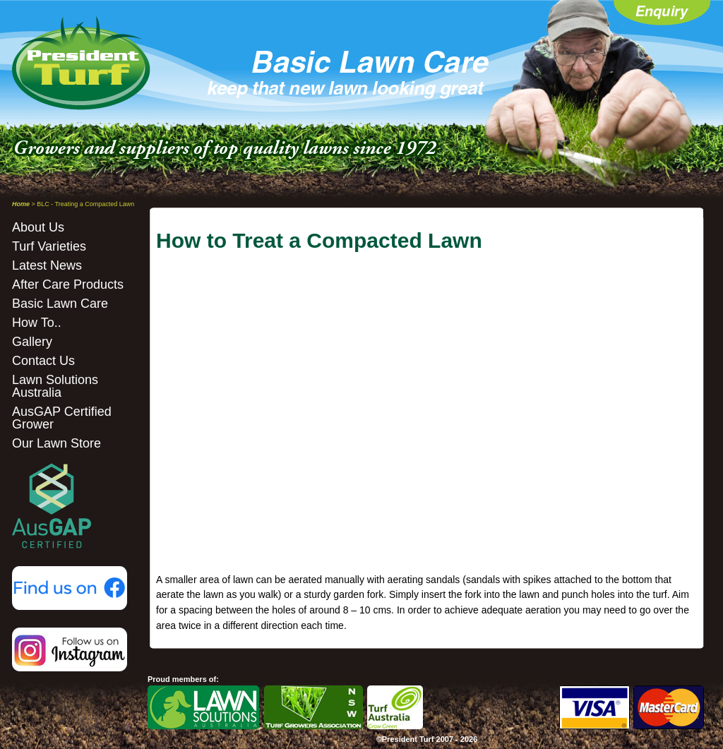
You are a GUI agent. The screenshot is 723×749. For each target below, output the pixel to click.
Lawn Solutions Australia (55, 386)
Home (21, 204)
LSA (203, 707)
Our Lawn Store (56, 443)
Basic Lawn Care (60, 303)
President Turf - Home (82, 63)
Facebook (69, 588)
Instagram (69, 649)
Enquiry (662, 14)
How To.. (36, 323)
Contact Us (43, 361)
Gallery (32, 342)
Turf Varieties (49, 246)
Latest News (47, 265)
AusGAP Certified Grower (62, 418)
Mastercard (668, 707)
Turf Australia (395, 707)
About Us (38, 227)
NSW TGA (313, 707)
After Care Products (68, 284)
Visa (594, 707)
